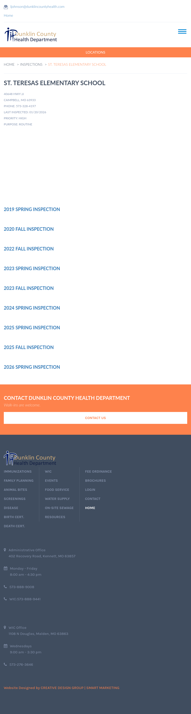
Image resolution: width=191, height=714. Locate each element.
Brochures (95, 480)
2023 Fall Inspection (29, 288)
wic (48, 471)
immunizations (18, 471)
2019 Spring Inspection (32, 209)
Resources (55, 517)
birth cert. (14, 517)
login (90, 490)
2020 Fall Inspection (29, 229)
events (51, 480)
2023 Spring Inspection (32, 268)
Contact (92, 499)
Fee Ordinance (98, 471)
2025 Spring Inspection (32, 327)
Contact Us (95, 418)
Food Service (57, 490)
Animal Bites (15, 490)
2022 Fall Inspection (29, 248)
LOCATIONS (95, 52)
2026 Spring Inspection (32, 367)
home (90, 508)
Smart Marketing (102, 687)
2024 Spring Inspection (32, 308)
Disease (11, 508)
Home (8, 15)
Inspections (31, 64)
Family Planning (18, 480)
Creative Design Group (62, 687)
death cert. (14, 526)
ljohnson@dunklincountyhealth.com (37, 6)
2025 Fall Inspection (29, 347)
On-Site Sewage (59, 508)
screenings (15, 499)
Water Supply (57, 499)
